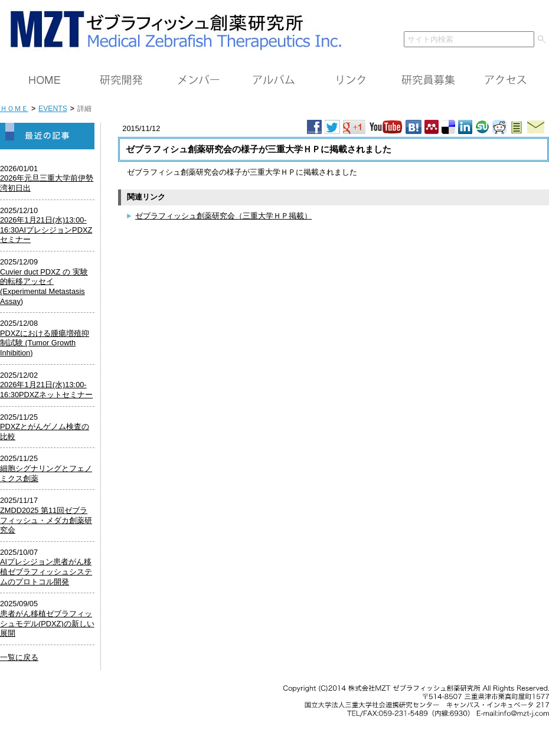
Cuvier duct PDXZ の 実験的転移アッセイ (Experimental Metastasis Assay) (44, 286)
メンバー (197, 80)
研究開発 (121, 80)
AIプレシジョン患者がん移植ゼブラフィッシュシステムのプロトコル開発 (46, 571)
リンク (351, 80)
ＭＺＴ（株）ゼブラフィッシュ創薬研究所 (171, 28)
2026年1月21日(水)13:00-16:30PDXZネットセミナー (46, 389)
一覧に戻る (19, 657)
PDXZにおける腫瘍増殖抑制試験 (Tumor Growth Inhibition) (44, 343)
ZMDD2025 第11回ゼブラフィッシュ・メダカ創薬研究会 (46, 520)
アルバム (274, 80)
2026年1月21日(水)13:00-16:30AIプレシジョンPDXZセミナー (46, 229)
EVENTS (52, 108)
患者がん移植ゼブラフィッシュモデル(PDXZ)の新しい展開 (47, 623)
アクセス (504, 80)
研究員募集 (428, 80)
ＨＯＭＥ (44, 80)
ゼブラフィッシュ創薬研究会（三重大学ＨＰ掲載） (223, 215)
